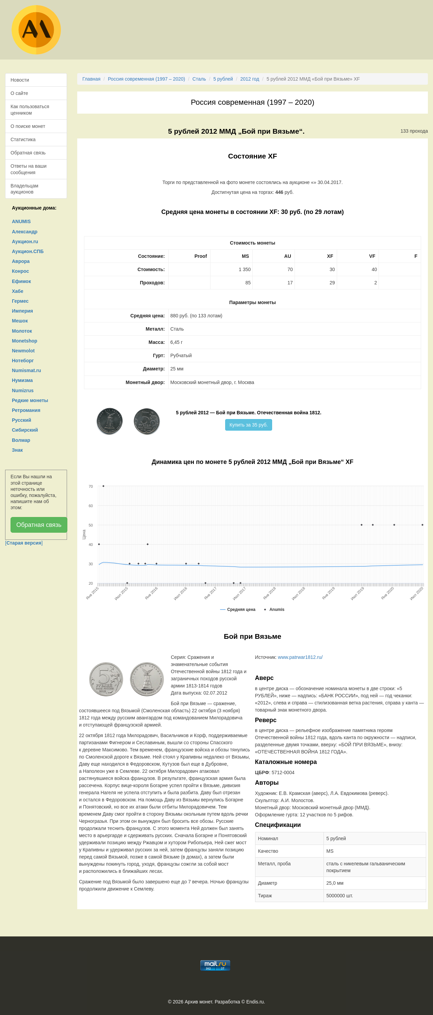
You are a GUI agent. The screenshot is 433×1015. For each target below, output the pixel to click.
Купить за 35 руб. (249, 425)
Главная (91, 79)
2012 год (249, 79)
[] (24, 543)
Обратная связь (28, 152)
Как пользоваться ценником (30, 109)
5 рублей (223, 79)
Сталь (199, 79)
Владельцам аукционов (24, 189)
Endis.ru (255, 1001)
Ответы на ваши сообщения (29, 169)
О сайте (19, 93)
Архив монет (198, 1001)
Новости (20, 80)
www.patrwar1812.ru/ (300, 657)
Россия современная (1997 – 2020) (146, 79)
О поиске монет (28, 126)
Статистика (23, 139)
